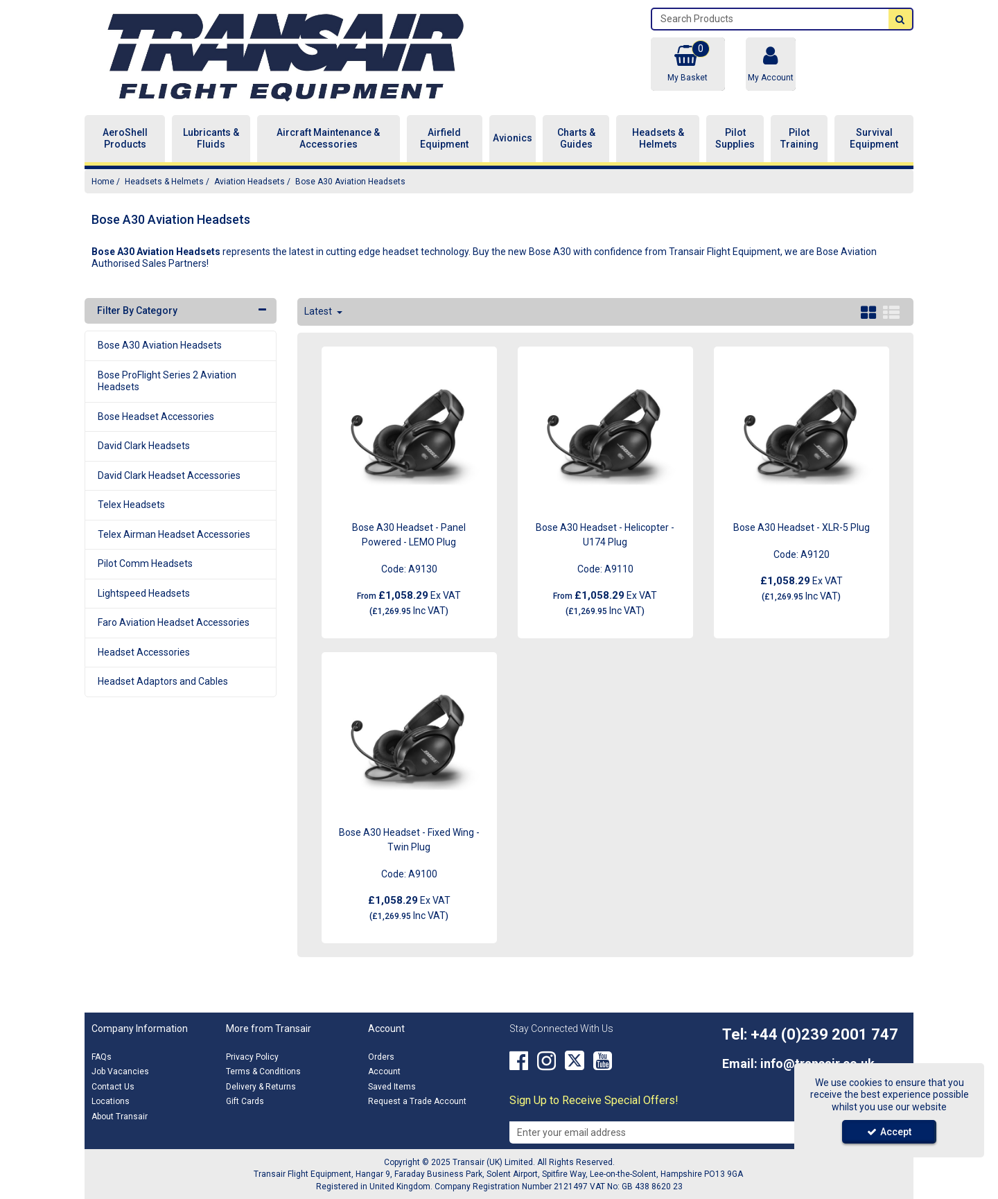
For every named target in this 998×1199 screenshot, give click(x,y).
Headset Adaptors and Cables (163, 681)
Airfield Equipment (444, 138)
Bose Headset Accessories (156, 416)
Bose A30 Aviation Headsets (160, 345)
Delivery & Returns (261, 1087)
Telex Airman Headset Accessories (174, 534)
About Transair (119, 1116)
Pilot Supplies (735, 138)
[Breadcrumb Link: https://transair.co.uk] (102, 181)
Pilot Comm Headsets (145, 563)
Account (384, 1071)
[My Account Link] (771, 64)
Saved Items (392, 1087)
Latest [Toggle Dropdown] (319, 311)
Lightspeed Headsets (144, 593)
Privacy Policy (252, 1057)
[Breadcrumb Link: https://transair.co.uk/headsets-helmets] (164, 181)
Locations (110, 1101)
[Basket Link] (687, 64)
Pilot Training (799, 138)
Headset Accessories (144, 652)
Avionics (512, 137)
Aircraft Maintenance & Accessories (328, 138)
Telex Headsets (131, 504)
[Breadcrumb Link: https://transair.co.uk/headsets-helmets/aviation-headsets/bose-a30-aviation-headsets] (350, 181)
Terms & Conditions (263, 1071)
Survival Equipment (874, 138)
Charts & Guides (576, 138)
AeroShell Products (125, 138)
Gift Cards (245, 1101)
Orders (381, 1057)
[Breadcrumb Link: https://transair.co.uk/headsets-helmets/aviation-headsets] (249, 181)
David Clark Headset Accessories (169, 475)
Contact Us (112, 1087)
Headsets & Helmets (658, 138)
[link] (518, 1061)
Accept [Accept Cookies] (889, 1131)
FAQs (101, 1057)
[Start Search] (900, 19)
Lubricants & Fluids (211, 138)
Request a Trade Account (417, 1101)
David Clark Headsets (144, 445)
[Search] (770, 19)
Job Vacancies (120, 1071)
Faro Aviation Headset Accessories (174, 622)
